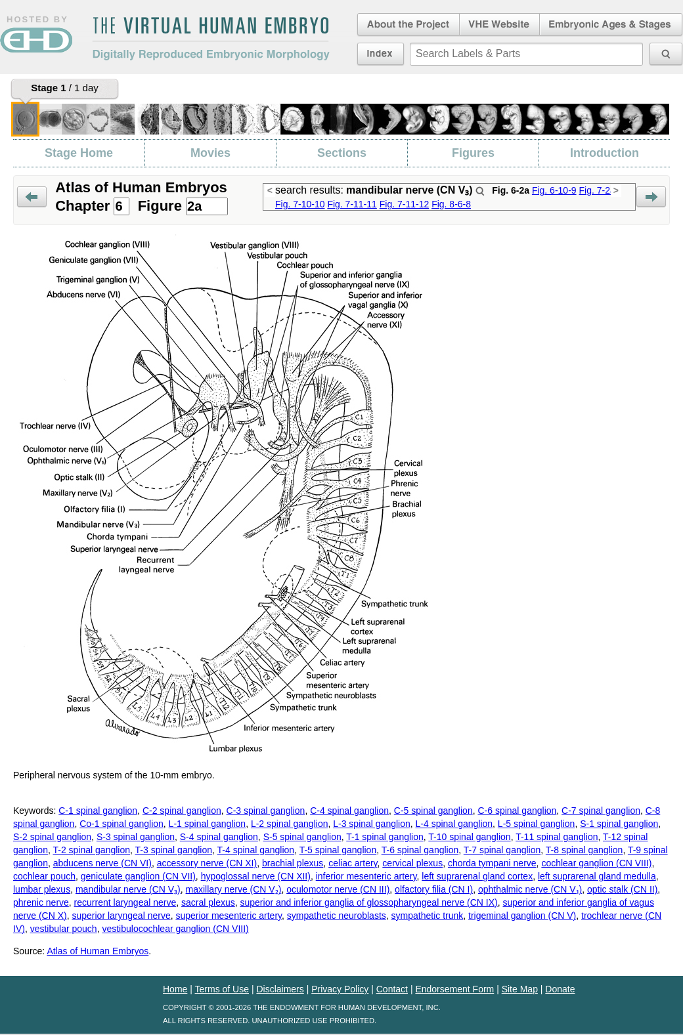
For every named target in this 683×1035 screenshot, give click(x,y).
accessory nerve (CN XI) (207, 863)
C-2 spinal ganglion (182, 810)
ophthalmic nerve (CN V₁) (530, 889)
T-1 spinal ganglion (385, 837)
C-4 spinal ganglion (349, 810)
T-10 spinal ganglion (469, 837)
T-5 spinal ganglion (338, 850)
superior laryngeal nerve (121, 915)
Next (651, 197)
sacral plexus (208, 902)
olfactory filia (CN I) (434, 889)
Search (480, 191)
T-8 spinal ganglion (584, 850)
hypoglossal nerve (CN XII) (256, 876)
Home (175, 989)
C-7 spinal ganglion (601, 810)
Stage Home (79, 152)
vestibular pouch (63, 928)
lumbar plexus (41, 889)
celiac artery (352, 863)
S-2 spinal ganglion (52, 837)
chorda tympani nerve (492, 863)
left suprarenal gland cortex (477, 876)
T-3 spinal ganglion (174, 850)
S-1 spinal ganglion (619, 823)
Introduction (604, 152)
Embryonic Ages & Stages (611, 25)
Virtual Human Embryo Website (499, 25)
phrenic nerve (41, 902)
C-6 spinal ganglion (516, 810)
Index (381, 54)
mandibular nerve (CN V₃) (128, 889)
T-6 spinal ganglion (420, 850)
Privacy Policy (339, 989)
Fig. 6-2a (510, 190)
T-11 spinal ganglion (557, 837)
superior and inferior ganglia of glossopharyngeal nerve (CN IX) (369, 902)
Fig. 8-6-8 (451, 204)
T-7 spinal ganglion (502, 850)
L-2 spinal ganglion (289, 823)
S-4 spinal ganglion (219, 837)
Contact (392, 989)
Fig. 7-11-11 (351, 204)
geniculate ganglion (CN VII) (138, 876)
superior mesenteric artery (228, 915)
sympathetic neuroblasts (336, 915)
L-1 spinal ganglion (207, 823)
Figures (473, 152)
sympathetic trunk (427, 915)
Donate (560, 989)
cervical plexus (412, 863)
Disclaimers (279, 989)
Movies (210, 152)
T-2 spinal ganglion (91, 850)
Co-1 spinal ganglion (121, 823)
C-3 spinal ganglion (266, 810)
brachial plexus (292, 863)
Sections (341, 152)
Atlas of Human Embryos (97, 951)
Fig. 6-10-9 (554, 190)
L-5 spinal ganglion (536, 823)
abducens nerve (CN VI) (102, 863)
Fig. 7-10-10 (299, 204)
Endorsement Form (454, 989)
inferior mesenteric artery (366, 876)
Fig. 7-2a (597, 190)
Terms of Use (222, 989)
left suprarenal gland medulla (597, 876)
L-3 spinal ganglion (371, 823)
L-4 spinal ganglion (454, 823)
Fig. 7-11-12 (404, 204)
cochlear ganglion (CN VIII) (596, 863)
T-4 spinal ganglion (256, 850)
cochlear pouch (44, 876)
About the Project (407, 25)
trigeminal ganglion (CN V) (522, 915)
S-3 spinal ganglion (136, 837)
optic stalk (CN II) (622, 889)
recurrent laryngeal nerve (125, 902)
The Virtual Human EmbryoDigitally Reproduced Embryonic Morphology (211, 38)
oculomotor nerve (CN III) (337, 889)
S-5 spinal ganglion (302, 837)
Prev (31, 197)
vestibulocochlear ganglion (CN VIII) (175, 928)
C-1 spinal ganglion (97, 810)
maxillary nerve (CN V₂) (234, 889)
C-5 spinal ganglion (433, 810)
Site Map (520, 989)
